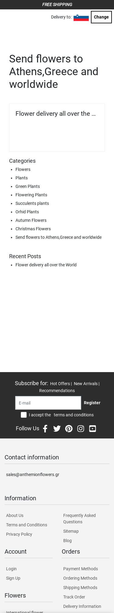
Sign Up (13, 578)
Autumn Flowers (31, 220)
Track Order (74, 597)
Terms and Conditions (26, 524)
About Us (14, 515)
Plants (22, 177)
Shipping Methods (80, 587)
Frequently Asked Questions (79, 518)
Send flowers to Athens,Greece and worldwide (59, 237)
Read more (84, 139)
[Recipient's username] (48, 403)
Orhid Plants (27, 211)
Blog (67, 540)
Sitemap (71, 531)
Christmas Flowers (33, 228)
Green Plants (28, 186)
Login (11, 568)
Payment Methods (80, 568)
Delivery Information (82, 606)
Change (101, 17)
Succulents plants (32, 203)
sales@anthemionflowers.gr (32, 474)
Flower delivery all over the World (57, 113)
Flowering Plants (31, 194)
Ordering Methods (80, 578)
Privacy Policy (19, 534)
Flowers (23, 169)
